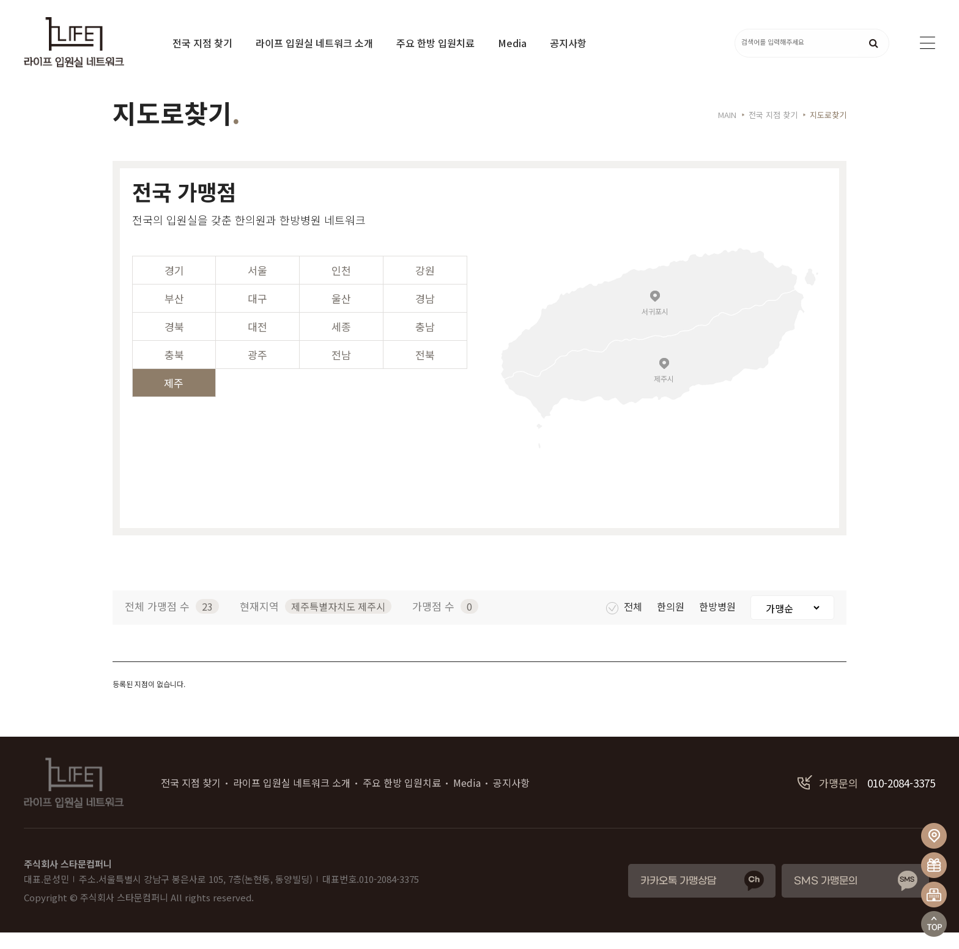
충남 (425, 343)
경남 (425, 314)
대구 (257, 314)
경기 (174, 286)
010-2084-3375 (866, 799)
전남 (341, 371)
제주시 (664, 394)
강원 (425, 286)
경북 (174, 343)
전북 (425, 371)
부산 (174, 314)
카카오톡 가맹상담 (678, 897)
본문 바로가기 (0, 0)
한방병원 (718, 623)
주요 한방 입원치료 (435, 42)
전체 (625, 623)
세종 (341, 343)
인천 (341, 286)
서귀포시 (655, 327)
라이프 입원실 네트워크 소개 (314, 42)
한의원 (672, 623)
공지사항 (568, 42)
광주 (257, 371)
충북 (174, 371)
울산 (341, 314)
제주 (173, 399)
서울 (257, 286)
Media (512, 42)
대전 (257, 343)
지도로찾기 (828, 131)
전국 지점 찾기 (202, 42)
